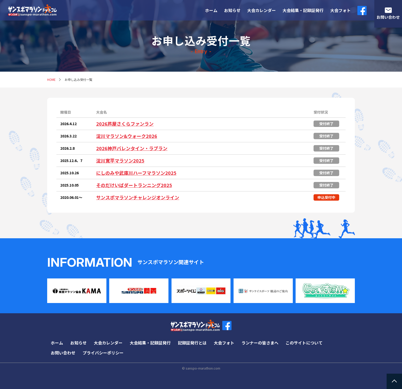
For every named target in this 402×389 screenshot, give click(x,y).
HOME (51, 79)
